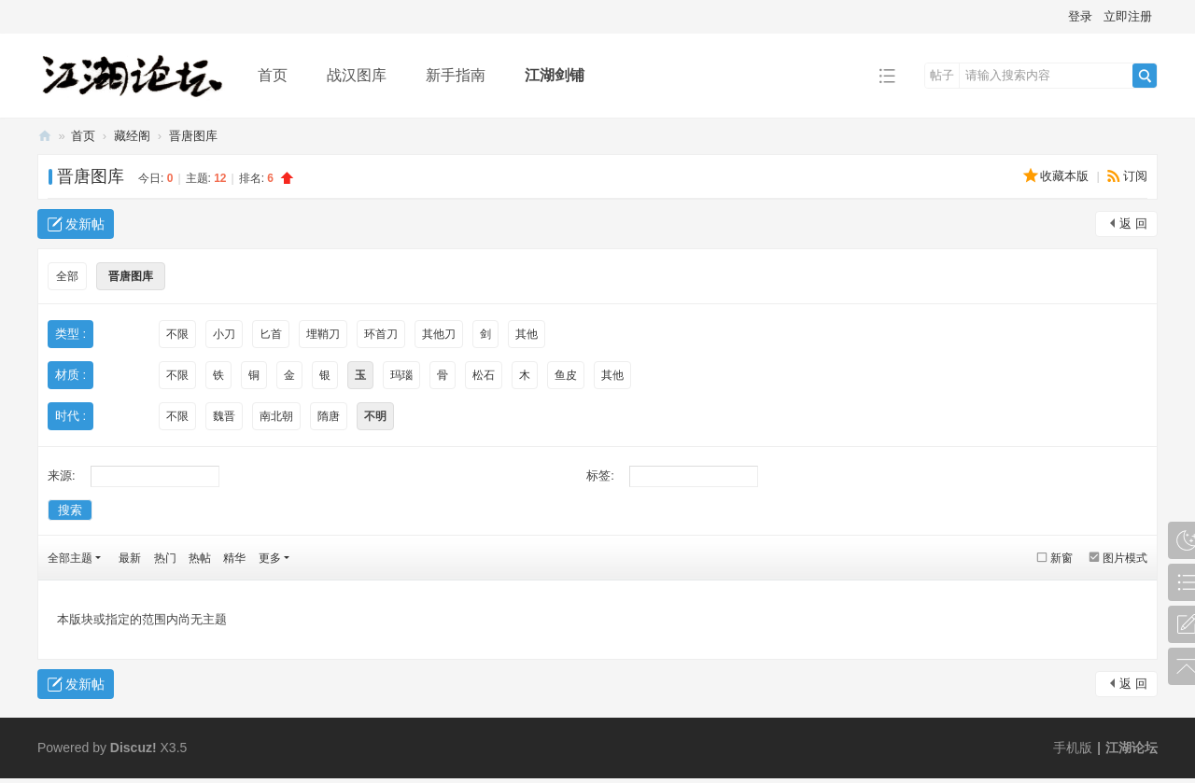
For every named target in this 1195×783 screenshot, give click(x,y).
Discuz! (133, 747)
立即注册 (1128, 16)
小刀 (224, 334)
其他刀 (439, 334)
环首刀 (381, 334)
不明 (375, 416)
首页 (273, 75)
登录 (1080, 16)
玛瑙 (401, 375)
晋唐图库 (193, 136)
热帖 (200, 558)
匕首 (271, 334)
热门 (165, 558)
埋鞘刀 (323, 334)
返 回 (1133, 224)
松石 (483, 375)
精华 (234, 558)
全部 (67, 276)
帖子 (942, 75)
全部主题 (70, 558)
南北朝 (276, 416)
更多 (270, 558)
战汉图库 (357, 75)
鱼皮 (566, 375)
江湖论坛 (44, 135)
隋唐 (328, 416)
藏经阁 (132, 136)
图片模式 (1125, 558)
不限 (177, 334)
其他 (526, 334)
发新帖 (85, 224)
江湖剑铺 (554, 75)
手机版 (1072, 747)
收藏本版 (1066, 176)
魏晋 (224, 416)
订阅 (1135, 176)
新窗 (1061, 558)
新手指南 (455, 75)
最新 (130, 558)
